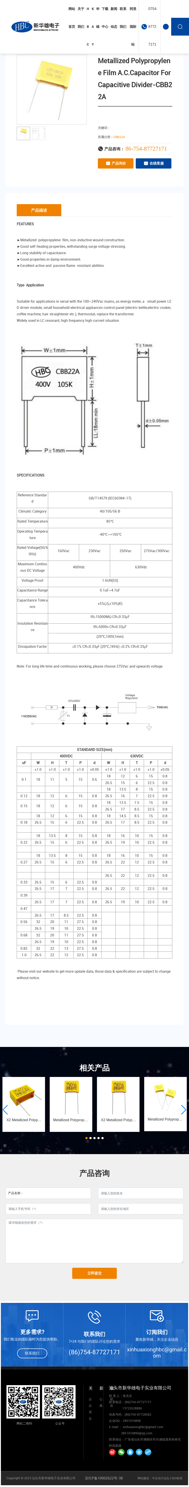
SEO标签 (177, 1478)
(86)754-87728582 (138, 1414)
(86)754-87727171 (94, 1352)
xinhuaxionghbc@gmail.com (157, 1352)
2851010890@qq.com (136, 1433)
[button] (86, 1138)
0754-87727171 (153, 26)
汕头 (166, 1478)
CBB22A (119, 137)
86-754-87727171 (146, 148)
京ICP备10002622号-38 (104, 1478)
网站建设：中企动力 (151, 1478)
